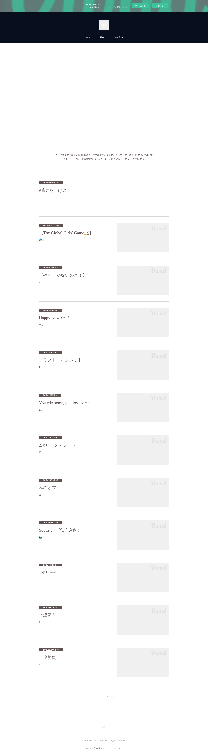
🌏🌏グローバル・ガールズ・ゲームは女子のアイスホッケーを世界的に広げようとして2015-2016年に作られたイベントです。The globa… (74, 241)
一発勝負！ (49, 657)
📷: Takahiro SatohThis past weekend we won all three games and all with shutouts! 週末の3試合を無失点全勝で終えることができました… (74, 539)
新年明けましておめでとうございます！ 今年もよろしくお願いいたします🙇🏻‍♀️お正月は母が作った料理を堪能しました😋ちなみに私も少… (74, 326)
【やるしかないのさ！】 (63, 275)
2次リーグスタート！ (59, 445)
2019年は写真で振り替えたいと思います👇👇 (62, 367)
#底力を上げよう (55, 190)
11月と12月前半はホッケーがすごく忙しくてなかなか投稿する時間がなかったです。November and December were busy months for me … (74, 284)
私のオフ (47, 487)
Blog (102, 37)
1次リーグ (48, 572)
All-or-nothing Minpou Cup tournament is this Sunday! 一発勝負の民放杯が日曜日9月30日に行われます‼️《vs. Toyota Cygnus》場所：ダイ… (74, 666)
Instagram (118, 37)
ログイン (160, 6)
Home (87, 37)
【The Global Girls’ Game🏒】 (66, 232)
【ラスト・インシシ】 (60, 360)
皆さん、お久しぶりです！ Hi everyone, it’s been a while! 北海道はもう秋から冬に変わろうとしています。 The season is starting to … (74, 496)
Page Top (104, 727)
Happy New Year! (54, 317)
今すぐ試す (140, 5)
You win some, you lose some (64, 402)
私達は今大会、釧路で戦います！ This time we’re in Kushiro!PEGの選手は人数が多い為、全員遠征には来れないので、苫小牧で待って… (74, 454)
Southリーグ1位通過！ (60, 530)
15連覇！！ (49, 615)
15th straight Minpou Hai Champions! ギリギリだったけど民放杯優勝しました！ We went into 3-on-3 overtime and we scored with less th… (74, 624)
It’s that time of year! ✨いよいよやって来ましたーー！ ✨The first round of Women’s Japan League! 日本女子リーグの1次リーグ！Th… (74, 581)
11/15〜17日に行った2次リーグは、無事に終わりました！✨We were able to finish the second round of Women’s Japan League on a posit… (74, 411)
